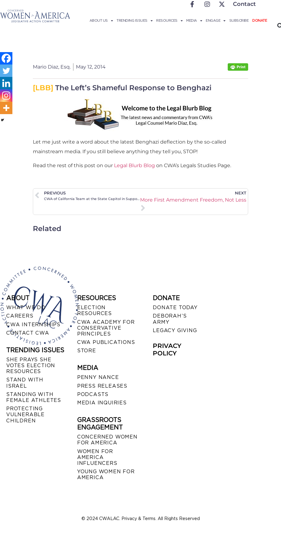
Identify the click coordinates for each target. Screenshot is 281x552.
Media (194, 20)
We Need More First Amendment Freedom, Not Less (194, 200)
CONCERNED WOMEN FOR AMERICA (107, 440)
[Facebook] (6, 58)
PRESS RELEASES (102, 386)
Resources (169, 20)
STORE (86, 351)
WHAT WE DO (26, 307)
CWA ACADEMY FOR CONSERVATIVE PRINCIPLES (106, 328)
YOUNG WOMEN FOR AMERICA (106, 474)
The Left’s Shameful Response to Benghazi (122, 87)
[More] (6, 108)
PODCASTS (92, 394)
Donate (259, 20)
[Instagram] (6, 95)
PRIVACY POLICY (167, 349)
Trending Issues (134, 20)
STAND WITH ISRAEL (24, 383)
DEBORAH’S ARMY (170, 319)
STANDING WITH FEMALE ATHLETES (33, 397)
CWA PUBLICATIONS (106, 342)
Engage (216, 20)
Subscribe (239, 20)
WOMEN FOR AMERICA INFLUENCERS (97, 457)
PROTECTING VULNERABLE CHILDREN (25, 414)
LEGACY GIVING (175, 330)
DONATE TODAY (175, 307)
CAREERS (19, 316)
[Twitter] (6, 71)
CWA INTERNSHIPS (33, 324)
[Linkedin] (6, 83)
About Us (101, 20)
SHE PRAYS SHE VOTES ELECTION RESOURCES (30, 365)
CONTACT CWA (27, 333)
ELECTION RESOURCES (94, 310)
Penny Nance (98, 377)
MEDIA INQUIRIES (102, 403)
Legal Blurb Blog (134, 165)
